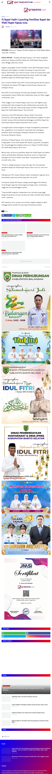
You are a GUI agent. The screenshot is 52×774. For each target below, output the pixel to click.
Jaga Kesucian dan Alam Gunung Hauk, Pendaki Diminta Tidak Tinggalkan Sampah (30, 756)
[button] (2, 2)
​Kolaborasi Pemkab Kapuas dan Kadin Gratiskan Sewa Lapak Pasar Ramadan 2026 (12, 235)
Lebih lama (47, 267)
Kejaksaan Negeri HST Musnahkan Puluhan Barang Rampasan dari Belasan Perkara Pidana (30, 721)
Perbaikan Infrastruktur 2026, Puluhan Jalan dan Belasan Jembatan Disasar (28, 712)
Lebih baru (4, 267)
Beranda (3, 16)
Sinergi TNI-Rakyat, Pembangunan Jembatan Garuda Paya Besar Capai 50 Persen (30, 704)
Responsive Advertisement (26, 261)
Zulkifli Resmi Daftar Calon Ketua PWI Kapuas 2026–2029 (24, 696)
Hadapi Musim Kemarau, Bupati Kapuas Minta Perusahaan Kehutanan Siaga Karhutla (12, 253)
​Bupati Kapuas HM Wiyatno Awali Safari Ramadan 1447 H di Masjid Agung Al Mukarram (38, 235)
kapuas (7, 16)
